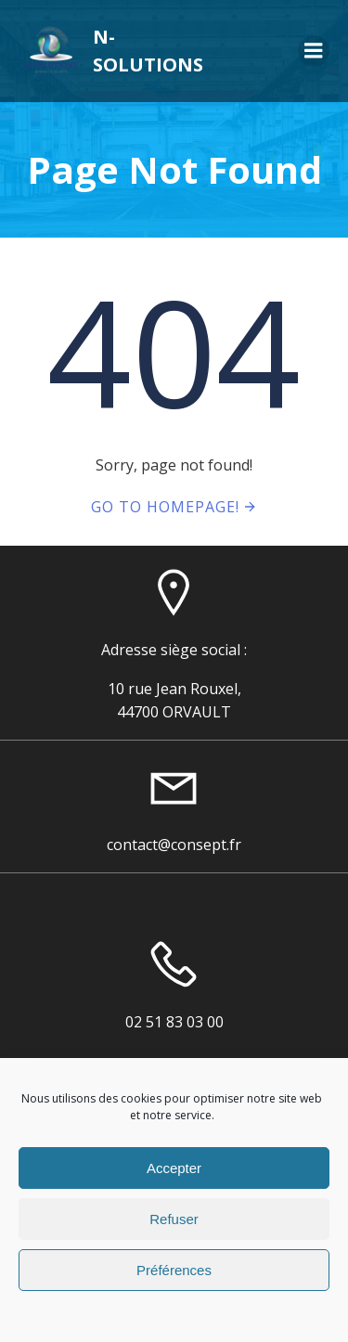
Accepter (174, 1168)
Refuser (174, 1219)
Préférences (174, 1270)
